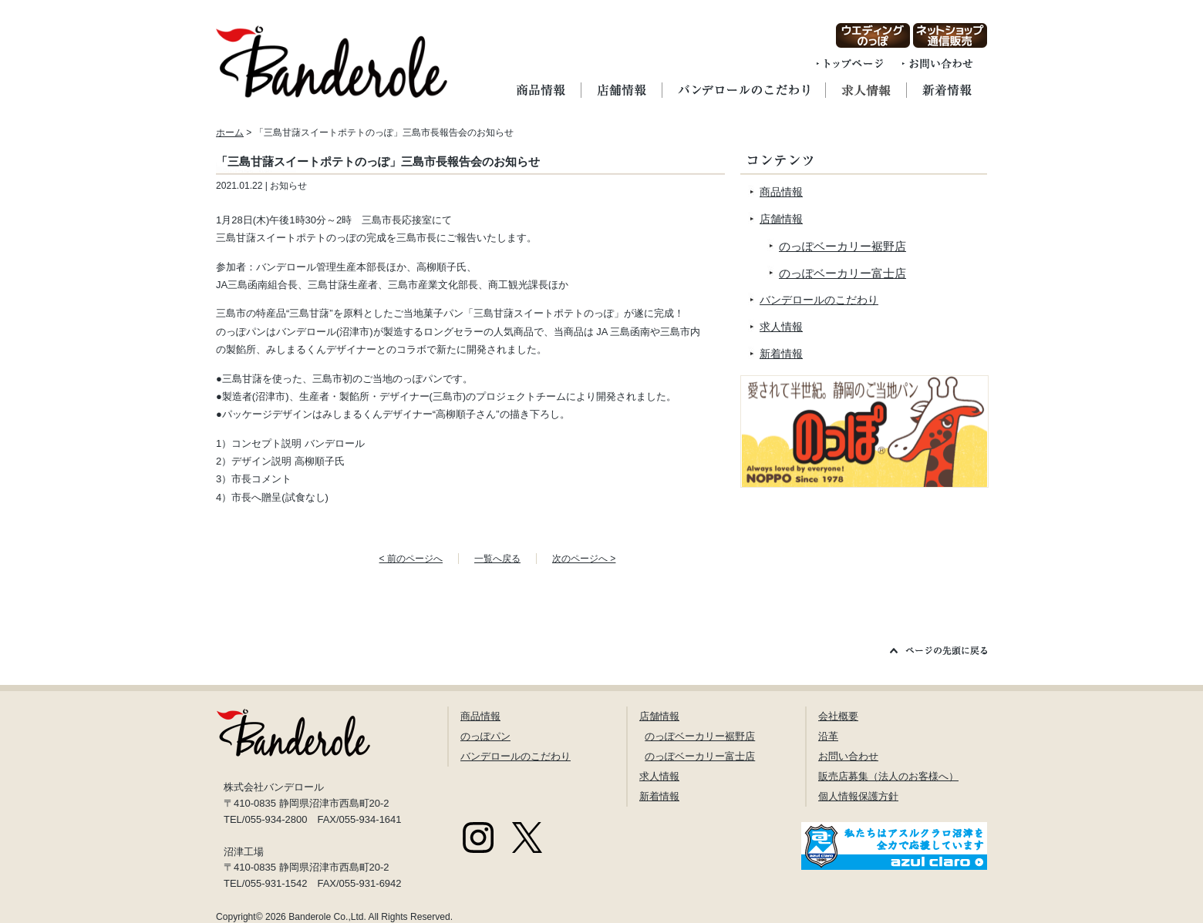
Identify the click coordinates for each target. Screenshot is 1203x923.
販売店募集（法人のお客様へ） (888, 776)
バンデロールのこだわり (819, 300)
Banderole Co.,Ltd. (327, 916)
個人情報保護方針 (858, 796)
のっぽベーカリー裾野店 (842, 246)
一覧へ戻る (497, 558)
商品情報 (781, 192)
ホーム (230, 132)
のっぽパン (485, 736)
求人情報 (781, 327)
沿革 (828, 736)
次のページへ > (583, 558)
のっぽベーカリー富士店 (842, 273)
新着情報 (781, 353)
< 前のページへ (411, 558)
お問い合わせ (848, 756)
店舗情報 (781, 219)
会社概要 (838, 716)
